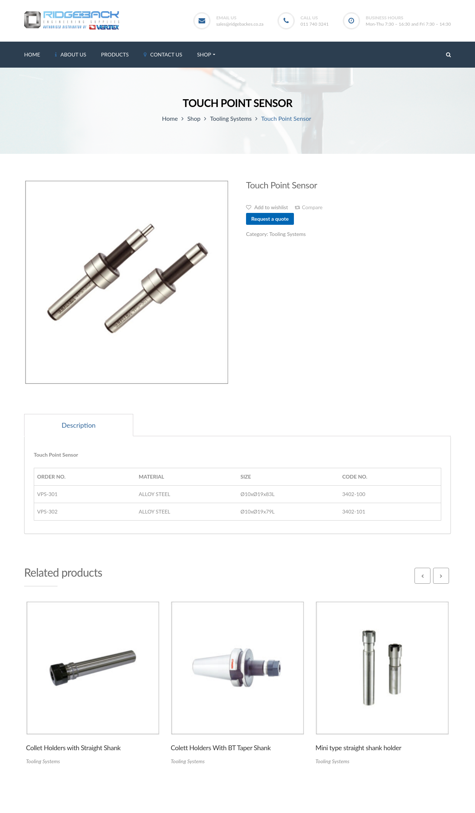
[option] (126, 282)
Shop (194, 118)
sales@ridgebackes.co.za (239, 24)
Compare (312, 207)
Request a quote (270, 219)
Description (79, 425)
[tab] (78, 425)
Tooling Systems (231, 118)
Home (170, 118)
